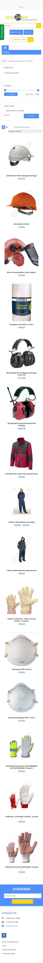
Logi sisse (16, 32)
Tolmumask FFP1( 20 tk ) (21, 669)
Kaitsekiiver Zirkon (21, 224)
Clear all (6, 115)
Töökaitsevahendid (11, 73)
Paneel (21, 7)
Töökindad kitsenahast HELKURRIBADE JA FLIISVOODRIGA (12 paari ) (21, 767)
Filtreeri (11, 94)
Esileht (4, 61)
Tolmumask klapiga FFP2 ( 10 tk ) (21, 718)
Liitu (28, 32)
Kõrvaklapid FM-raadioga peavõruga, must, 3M (21, 374)
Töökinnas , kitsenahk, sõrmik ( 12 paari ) (21, 817)
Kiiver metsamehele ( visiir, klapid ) (21, 272)
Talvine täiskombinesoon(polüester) (21, 570)
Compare (31, 116)
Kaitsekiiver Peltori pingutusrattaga (21, 176)
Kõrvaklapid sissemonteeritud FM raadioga (21, 424)
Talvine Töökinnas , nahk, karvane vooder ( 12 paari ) (21, 620)
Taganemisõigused (9, 949)
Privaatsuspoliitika (8, 953)
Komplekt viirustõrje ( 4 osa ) (21, 324)
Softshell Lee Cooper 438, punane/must (21, 474)
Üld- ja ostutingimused (10, 942)
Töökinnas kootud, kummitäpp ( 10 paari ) (21, 868)
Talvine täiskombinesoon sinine (21, 522)
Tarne (4, 946)
